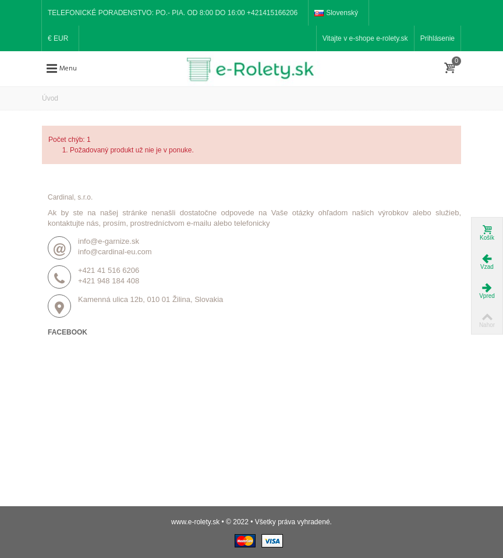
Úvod (50, 98)
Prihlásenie (437, 38)
